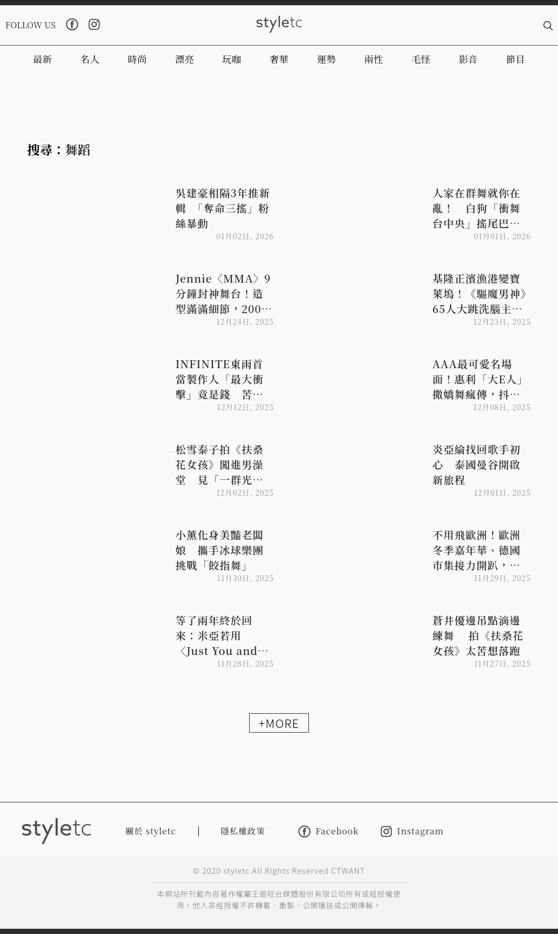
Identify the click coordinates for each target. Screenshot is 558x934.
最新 (42, 59)
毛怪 (421, 59)
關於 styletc (150, 831)
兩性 (373, 59)
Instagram (412, 831)
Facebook (328, 831)
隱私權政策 (243, 831)
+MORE (279, 722)
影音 (468, 59)
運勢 (326, 59)
